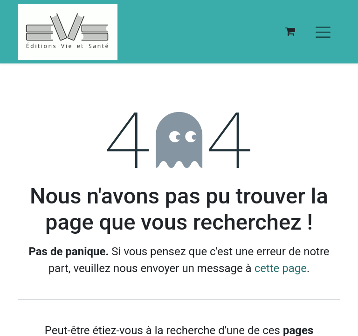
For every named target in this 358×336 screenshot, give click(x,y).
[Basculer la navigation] (323, 31)
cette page (281, 268)
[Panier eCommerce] (289, 31)
